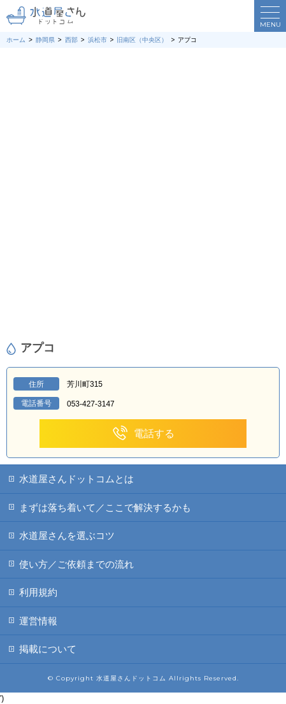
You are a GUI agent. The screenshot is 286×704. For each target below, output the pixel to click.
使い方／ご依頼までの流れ (76, 564)
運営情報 (38, 620)
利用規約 (38, 592)
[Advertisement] (143, 194)
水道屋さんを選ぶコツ (67, 535)
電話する (143, 434)
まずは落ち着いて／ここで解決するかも (105, 507)
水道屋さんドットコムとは (76, 478)
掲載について (47, 648)
